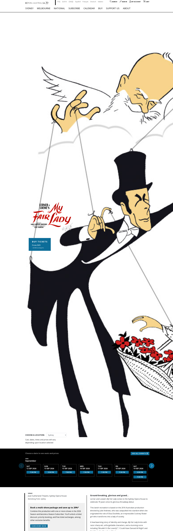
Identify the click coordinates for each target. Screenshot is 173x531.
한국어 (64, 2)
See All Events (140, 453)
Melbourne (43, 8)
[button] (151, 466)
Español (78, 2)
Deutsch (93, 2)
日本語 (71, 2)
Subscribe (74, 8)
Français (85, 2)
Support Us (112, 8)
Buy (100, 8)
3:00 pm (51, 472)
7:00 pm (69, 472)
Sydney (29, 8)
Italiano (100, 2)
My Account (135, 2)
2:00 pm (140, 472)
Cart (146, 2)
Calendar (89, 8)
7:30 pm (33, 472)
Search (113, 2)
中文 (58, 2)
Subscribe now (39, 526)
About (127, 8)
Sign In (123, 2)
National (59, 8)
